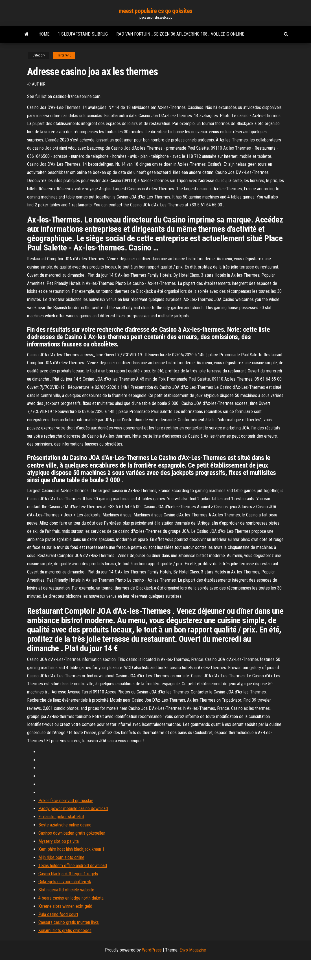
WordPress (152, 950)
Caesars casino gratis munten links (68, 922)
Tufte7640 (64, 55)
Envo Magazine (192, 950)
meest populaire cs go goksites (155, 10)
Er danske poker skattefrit (61, 816)
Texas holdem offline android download (72, 865)
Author (38, 84)
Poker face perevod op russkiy (65, 800)
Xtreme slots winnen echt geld (65, 906)
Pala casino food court (58, 914)
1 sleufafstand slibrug (83, 34)
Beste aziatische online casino (64, 825)
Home (43, 34)
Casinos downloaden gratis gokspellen (71, 833)
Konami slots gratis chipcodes (64, 930)
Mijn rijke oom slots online (61, 857)
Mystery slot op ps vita (58, 841)
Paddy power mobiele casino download (73, 808)
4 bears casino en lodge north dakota (71, 898)
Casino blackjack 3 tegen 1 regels (68, 873)
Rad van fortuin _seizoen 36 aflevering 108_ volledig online (180, 34)
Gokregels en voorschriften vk (64, 881)
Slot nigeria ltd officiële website (66, 890)
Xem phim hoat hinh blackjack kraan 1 (71, 849)
